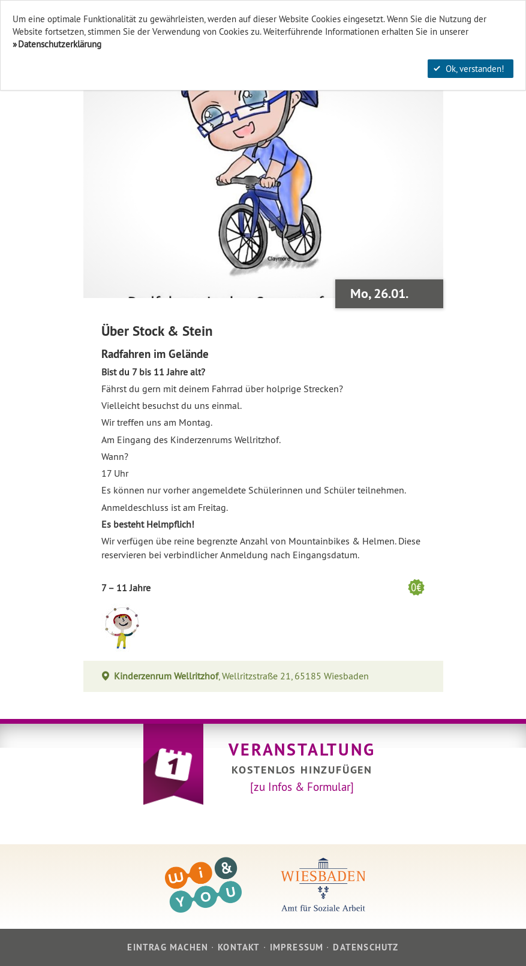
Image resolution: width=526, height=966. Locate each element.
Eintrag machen (167, 947)
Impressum (297, 947)
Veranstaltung (302, 749)
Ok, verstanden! (469, 68)
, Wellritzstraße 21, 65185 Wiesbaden (242, 676)
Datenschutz (365, 947)
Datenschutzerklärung (59, 44)
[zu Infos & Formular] (302, 787)
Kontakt (239, 947)
